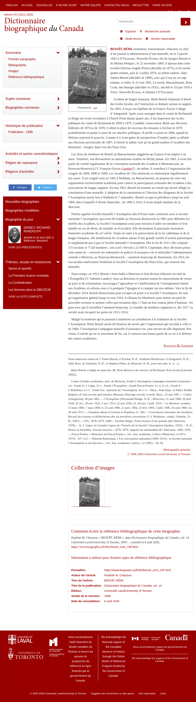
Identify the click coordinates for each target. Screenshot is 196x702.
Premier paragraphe (22, 59)
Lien (95, 108)
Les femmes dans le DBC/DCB (29, 289)
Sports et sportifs (19, 268)
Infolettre (140, 5)
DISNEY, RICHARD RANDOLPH (37, 229)
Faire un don (162, 5)
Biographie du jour (19, 219)
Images (13, 71)
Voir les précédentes (25, 247)
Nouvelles (44, 5)
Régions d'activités (19, 171)
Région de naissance (21, 163)
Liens (163, 693)
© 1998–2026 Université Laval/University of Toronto (158, 454)
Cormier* (127, 168)
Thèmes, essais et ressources (28, 262)
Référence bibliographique (26, 77)
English (12, 5)
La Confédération (20, 282)
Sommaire (13, 53)
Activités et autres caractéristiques (31, 154)
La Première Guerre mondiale (28, 275)
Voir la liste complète (25, 296)
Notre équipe (91, 5)
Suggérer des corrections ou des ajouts (112, 693)
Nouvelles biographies (22, 202)
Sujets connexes (18, 99)
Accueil (27, 5)
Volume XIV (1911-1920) (18, 14)
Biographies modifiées (22, 210)
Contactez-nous (116, 5)
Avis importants (147, 693)
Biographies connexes (22, 107)
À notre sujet (66, 5)
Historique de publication (24, 126)
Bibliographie (17, 65)
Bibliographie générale (176, 449)
